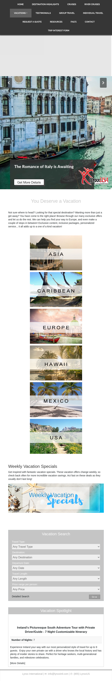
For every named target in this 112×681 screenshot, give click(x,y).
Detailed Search (20, 596)
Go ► (94, 597)
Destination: (18, 552)
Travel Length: (20, 573)
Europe (73, 219)
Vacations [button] (20, 13)
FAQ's (74, 22)
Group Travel (67, 13)
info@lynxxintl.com (58, 673)
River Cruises (92, 4)
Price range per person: (25, 584)
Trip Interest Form (58, 30)
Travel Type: (18, 541)
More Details (18, 663)
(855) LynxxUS (82, 673)
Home (20, 4)
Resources (56, 22)
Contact (90, 22)
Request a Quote (32, 22)
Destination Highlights (45, 4)
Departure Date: (21, 563)
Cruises (71, 4)
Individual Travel (93, 13)
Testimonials (43, 13)
